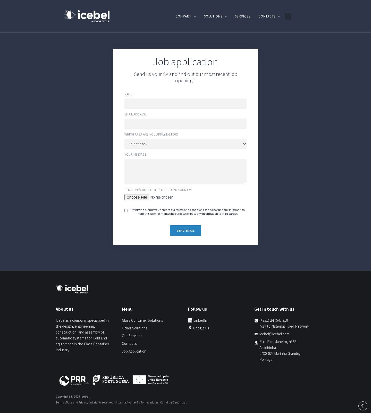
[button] (185, 16)
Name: (128, 94)
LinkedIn (200, 320)
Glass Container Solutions (142, 320)
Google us (201, 328)
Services (242, 16)
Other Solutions (134, 328)
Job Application (134, 351)
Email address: (135, 114)
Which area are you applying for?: (151, 134)
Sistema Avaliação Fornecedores (136, 402)
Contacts (129, 343)
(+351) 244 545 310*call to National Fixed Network (284, 323)
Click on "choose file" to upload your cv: (158, 190)
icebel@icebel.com (274, 333)
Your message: (135, 154)
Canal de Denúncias (173, 402)
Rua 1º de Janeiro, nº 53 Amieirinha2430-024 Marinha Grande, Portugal (279, 350)
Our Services (132, 335)
